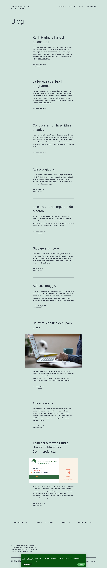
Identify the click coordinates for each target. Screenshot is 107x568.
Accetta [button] (81, 564)
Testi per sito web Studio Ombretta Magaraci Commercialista (51, 447)
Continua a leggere (44, 59)
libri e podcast (91, 6)
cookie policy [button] (31, 559)
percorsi (80, 6)
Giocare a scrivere (46, 248)
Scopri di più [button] (27, 564)
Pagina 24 (66, 522)
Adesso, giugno (44, 169)
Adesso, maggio (44, 286)
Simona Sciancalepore (21, 6)
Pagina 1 (38, 522)
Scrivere (40, 110)
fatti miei (40, 66)
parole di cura (72, 6)
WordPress (92, 561)
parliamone (62, 6)
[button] (84, 556)
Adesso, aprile (43, 403)
